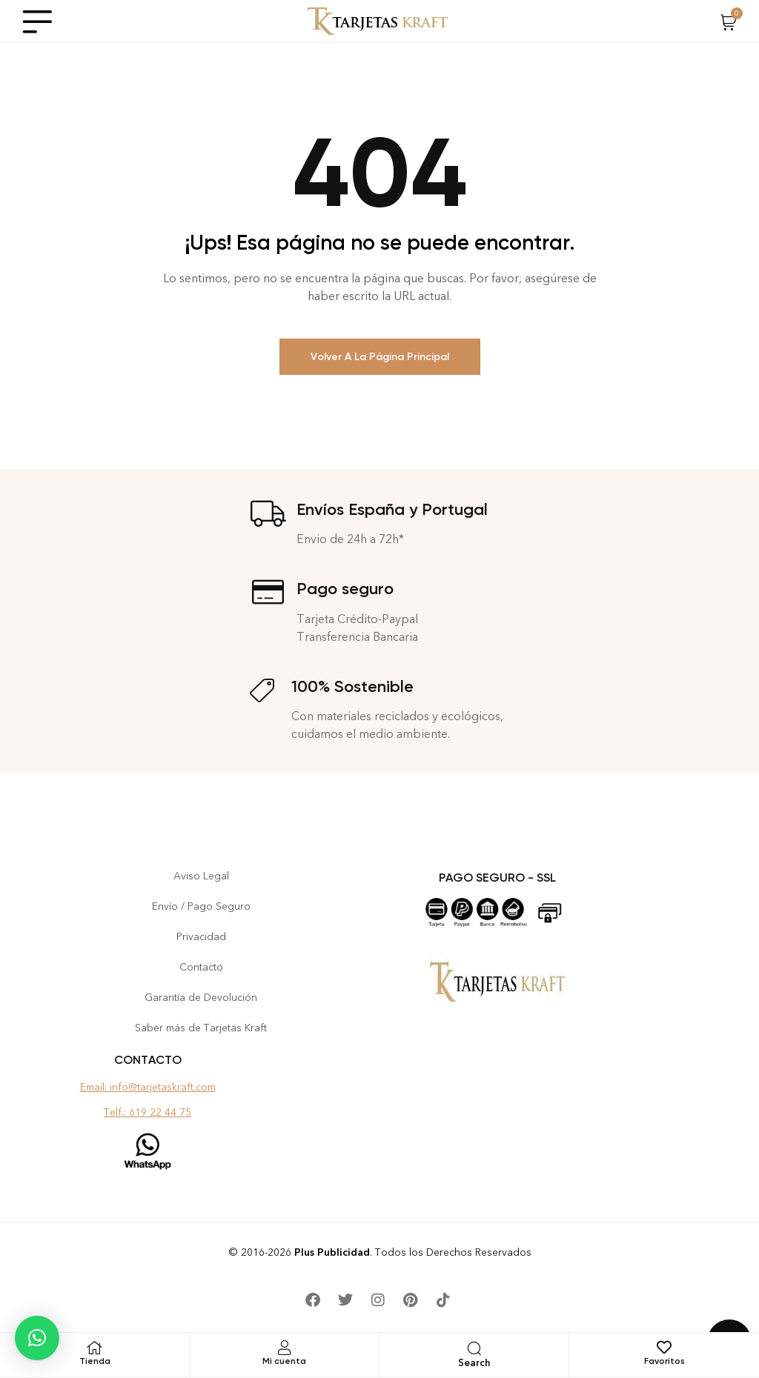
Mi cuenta (284, 1361)
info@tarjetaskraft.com (163, 1087)
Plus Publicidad (332, 1252)
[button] (37, 1338)
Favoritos (664, 1361)
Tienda (94, 1361)
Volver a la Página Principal (380, 356)
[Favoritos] (664, 1347)
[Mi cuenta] (284, 1347)
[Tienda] (94, 1347)
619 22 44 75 (160, 1112)
